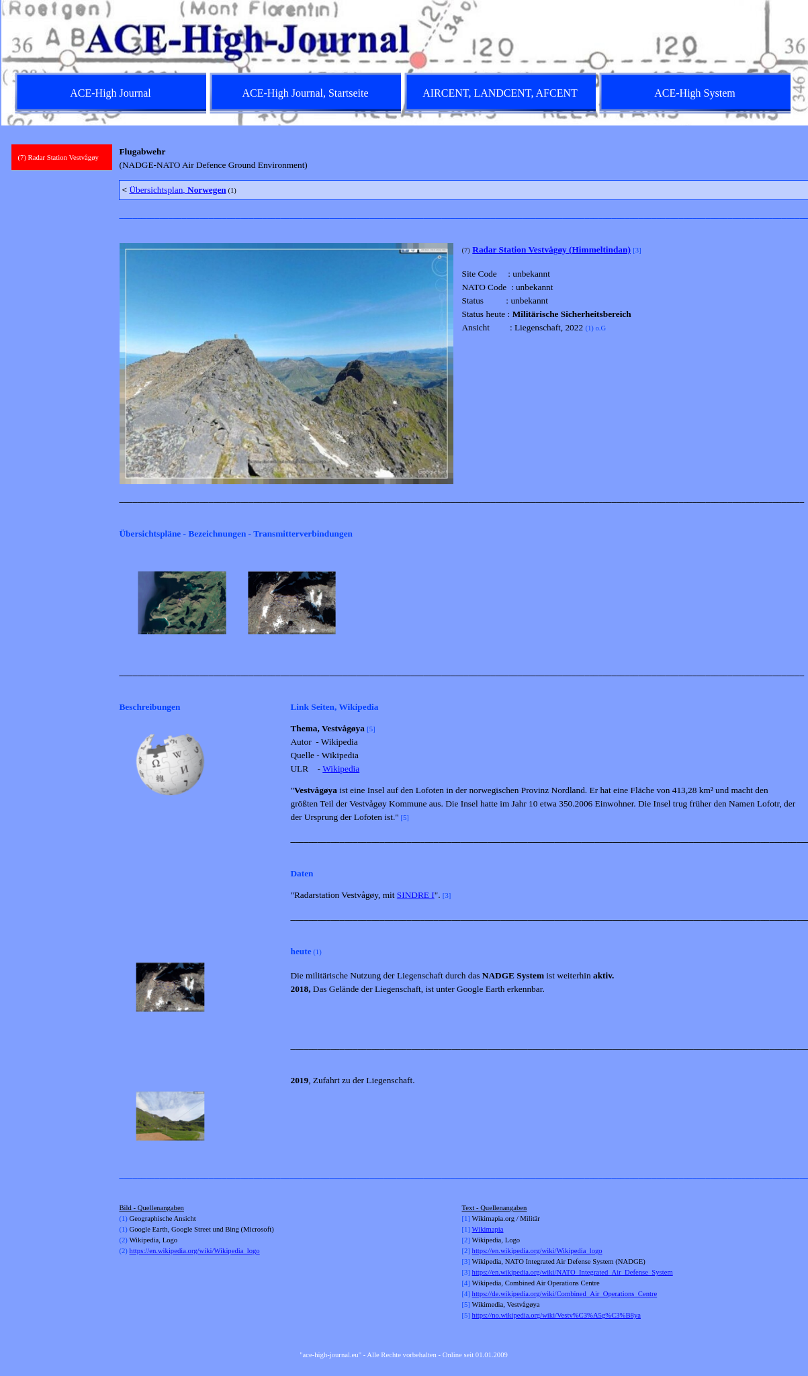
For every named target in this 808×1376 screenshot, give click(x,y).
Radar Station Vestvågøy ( (522, 249)
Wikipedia (340, 769)
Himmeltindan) (601, 249)
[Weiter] (790, 603)
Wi (476, 1229)
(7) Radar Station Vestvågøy (58, 157)
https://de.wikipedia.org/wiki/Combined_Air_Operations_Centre (565, 1293)
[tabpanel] (457, 158)
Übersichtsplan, (177, 190)
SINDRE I (416, 895)
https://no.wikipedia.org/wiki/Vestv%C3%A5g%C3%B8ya (556, 1315)
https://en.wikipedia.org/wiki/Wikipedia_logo (195, 1250)
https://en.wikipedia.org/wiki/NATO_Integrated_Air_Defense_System (572, 1272)
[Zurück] (125, 603)
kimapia (491, 1229)
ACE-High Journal (110, 93)
